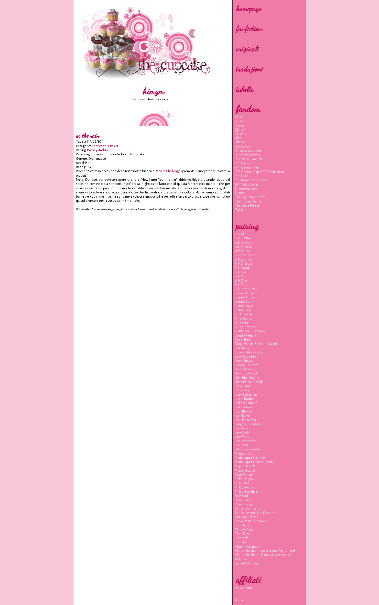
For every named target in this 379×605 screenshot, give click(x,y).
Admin (239, 600)
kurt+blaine (243, 411)
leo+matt (242, 436)
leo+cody (242, 432)
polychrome (243, 588)
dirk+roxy (242, 348)
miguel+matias (245, 470)
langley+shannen (248, 424)
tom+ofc (241, 538)
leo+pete (242, 445)
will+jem (241, 559)
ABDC (239, 117)
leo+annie (242, 428)
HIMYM (113, 146)
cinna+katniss (245, 327)
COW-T (240, 121)
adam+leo (242, 251)
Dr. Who (240, 134)
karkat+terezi (245, 407)
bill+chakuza (244, 263)
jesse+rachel (244, 399)
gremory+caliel (246, 373)
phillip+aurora (244, 487)
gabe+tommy (245, 369)
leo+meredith (245, 441)
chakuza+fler (244, 314)
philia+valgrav (244, 479)
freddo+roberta (247, 365)
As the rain (87, 135)
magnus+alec (244, 454)
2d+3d (239, 234)
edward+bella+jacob (249, 352)
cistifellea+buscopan (250, 331)
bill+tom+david (246, 289)
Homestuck (243, 146)
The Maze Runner (248, 205)
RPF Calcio (242, 163)
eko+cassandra (246, 356)
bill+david (242, 268)
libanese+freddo (247, 449)
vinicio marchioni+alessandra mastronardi (265, 550)
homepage (248, 8)
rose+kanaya (244, 504)
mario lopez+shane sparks (254, 462)
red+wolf (242, 496)
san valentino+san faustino (255, 513)
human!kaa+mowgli (249, 382)
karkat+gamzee (246, 403)
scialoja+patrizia (246, 517)
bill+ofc (240, 276)
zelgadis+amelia (247, 563)
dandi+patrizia (245, 335)
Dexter (240, 125)
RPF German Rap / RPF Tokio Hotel (260, 172)
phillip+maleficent (247, 491)
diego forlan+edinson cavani (256, 344)
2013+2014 (242, 238)
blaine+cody (244, 301)
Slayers (240, 193)
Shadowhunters (246, 189)
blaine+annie (244, 297)
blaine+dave (244, 306)
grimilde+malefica (247, 378)
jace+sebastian (246, 394)
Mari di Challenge (168, 171)
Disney (240, 129)
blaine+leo (243, 310)
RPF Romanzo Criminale (252, 180)
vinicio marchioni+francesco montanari (263, 555)
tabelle (244, 89)
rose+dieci (243, 500)
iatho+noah (243, 386)
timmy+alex (244, 529)
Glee (238, 138)
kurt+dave (242, 415)
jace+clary (242, 390)
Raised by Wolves (247, 155)
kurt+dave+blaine (247, 420)
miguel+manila (245, 466)
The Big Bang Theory (250, 197)
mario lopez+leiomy (250, 458)
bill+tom (241, 285)
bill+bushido (243, 259)
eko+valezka (244, 360)
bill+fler (240, 272)
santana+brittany (247, 508)
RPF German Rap (247, 167)
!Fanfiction (99, 146)
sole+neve (243, 525)
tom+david (243, 534)
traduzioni (249, 68)
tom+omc (242, 542)
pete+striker (244, 475)
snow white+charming (251, 521)
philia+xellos (244, 483)
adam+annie (244, 242)
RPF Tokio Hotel (246, 184)
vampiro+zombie (247, 546)
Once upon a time (248, 150)
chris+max (242, 323)
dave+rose (243, 339)
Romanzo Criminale (249, 159)
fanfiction (249, 28)
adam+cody (243, 247)
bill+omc (241, 280)
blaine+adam (244, 293)
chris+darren (244, 318)
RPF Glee (241, 176)
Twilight (240, 210)
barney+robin (97, 150)
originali (247, 48)
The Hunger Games (249, 201)
